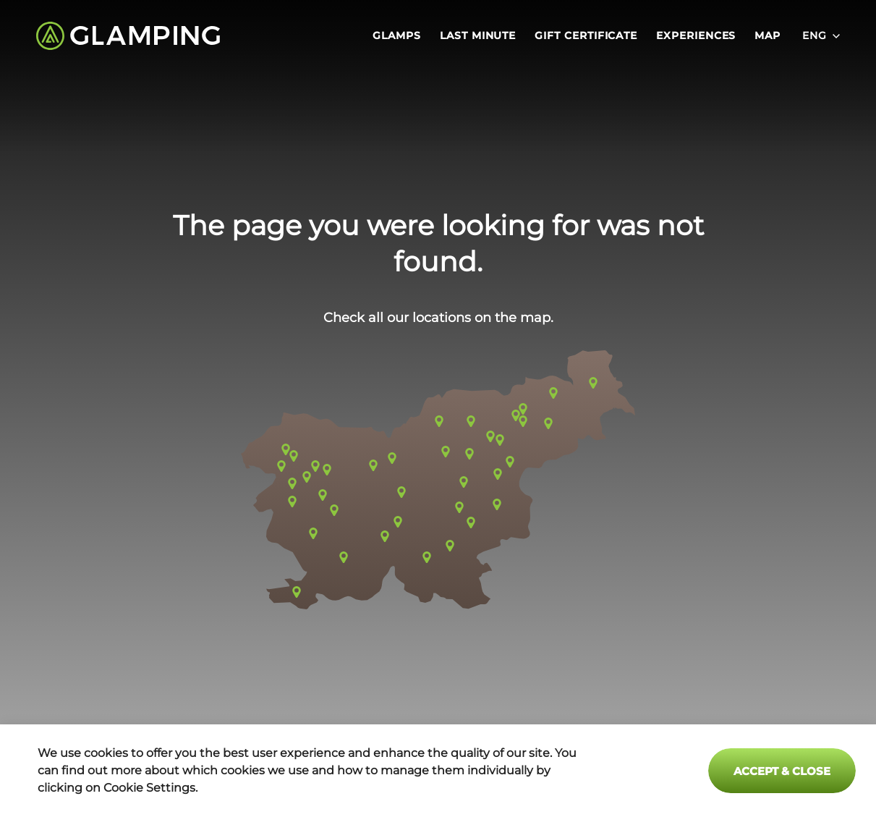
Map (767, 35)
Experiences (696, 35)
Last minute (478, 35)
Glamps (397, 35)
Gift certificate (586, 35)
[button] (438, 479)
